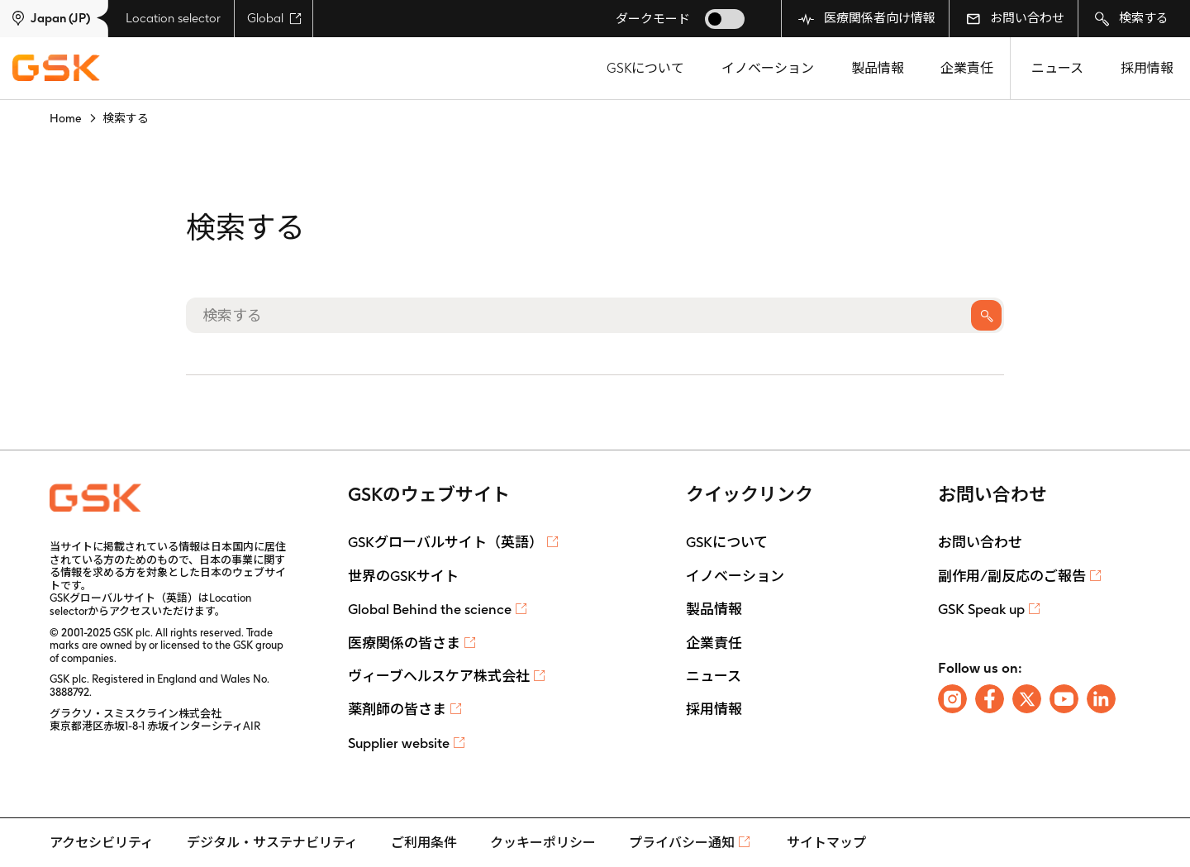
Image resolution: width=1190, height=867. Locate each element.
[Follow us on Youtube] (1064, 698)
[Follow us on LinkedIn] (1101, 698)
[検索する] (595, 315)
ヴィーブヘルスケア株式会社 (439, 676)
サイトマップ (826, 842)
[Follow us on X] (1026, 698)
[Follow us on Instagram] (952, 698)
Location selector (173, 18)
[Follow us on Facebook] (989, 698)
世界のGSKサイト (403, 576)
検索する (1132, 18)
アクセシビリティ (102, 842)
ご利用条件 (424, 842)
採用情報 (1147, 68)
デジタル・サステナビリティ (272, 842)
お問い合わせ (1015, 18)
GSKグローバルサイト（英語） (445, 542)
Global (274, 18)
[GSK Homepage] (56, 69)
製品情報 (877, 68)
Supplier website (399, 743)
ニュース (1057, 68)
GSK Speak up (981, 609)
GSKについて (645, 68)
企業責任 (966, 68)
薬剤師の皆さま (397, 709)
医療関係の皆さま (404, 643)
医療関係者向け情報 (866, 18)
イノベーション (767, 68)
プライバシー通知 (682, 842)
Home (66, 118)
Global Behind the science (430, 609)
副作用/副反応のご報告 (1012, 576)
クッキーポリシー (543, 842)
